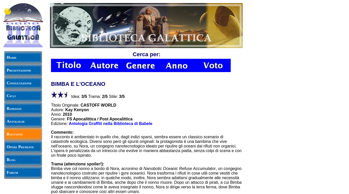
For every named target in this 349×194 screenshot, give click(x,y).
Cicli (11, 96)
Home (12, 57)
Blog (11, 159)
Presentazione (19, 70)
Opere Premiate (20, 147)
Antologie (16, 121)
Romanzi (14, 108)
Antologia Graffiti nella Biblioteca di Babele (110, 123)
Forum (12, 172)
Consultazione (19, 83)
